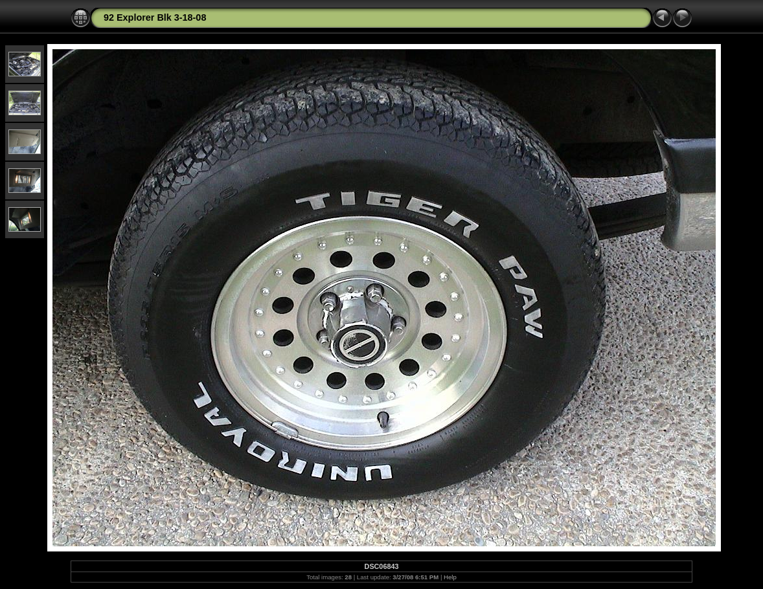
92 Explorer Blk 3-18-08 (155, 17)
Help (450, 577)
